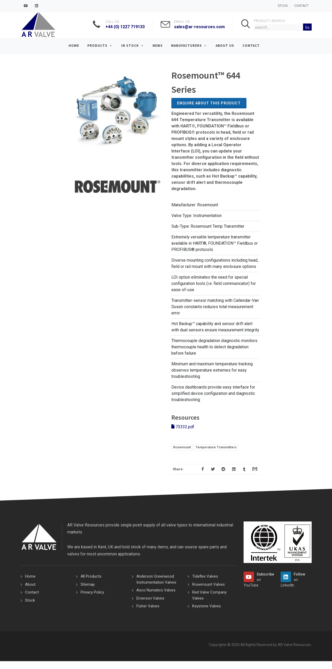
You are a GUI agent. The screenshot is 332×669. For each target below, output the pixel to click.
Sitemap (88, 584)
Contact (301, 6)
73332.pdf (182, 426)
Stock (283, 6)
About (30, 584)
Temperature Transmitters (216, 447)
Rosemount (182, 447)
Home (30, 576)
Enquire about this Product (209, 103)
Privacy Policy (92, 592)
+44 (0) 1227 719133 (125, 26)
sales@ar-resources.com (199, 26)
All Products (91, 576)
